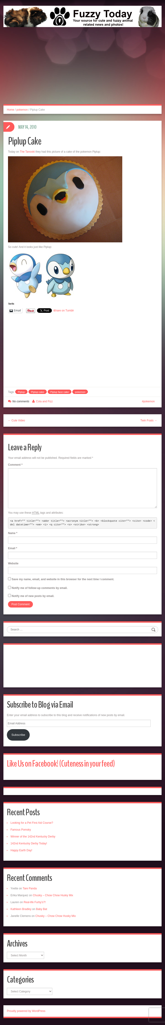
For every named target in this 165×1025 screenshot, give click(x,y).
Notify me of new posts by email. (33, 596)
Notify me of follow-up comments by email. (39, 588)
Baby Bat (41, 909)
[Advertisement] (82, 71)
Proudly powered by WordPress (26, 1011)
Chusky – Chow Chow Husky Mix (53, 895)
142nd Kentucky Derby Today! (29, 843)
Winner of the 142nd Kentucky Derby (33, 836)
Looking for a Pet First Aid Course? (32, 822)
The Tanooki (27, 151)
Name (12, 533)
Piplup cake (37, 392)
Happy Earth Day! (21, 850)
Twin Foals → (148, 420)
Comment (15, 464)
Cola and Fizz (44, 401)
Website (13, 563)
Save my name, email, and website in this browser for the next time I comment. (63, 579)
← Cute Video (16, 420)
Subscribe (18, 735)
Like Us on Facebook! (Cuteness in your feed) (61, 764)
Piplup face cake (59, 392)
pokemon (22, 109)
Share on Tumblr (64, 310)
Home (10, 109)
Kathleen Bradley (21, 909)
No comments (20, 401)
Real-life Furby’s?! (34, 902)
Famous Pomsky (21, 829)
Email (12, 548)
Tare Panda (30, 888)
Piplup (21, 392)
